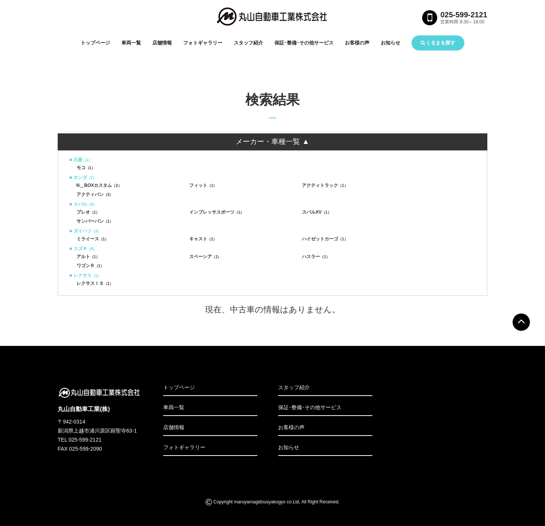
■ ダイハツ (85, 231)
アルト (88, 256)
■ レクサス (85, 275)
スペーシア (205, 256)
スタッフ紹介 (248, 43)
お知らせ (390, 43)
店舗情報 (162, 43)
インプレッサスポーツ (216, 212)
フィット (203, 185)
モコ (86, 167)
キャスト (203, 239)
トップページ (95, 43)
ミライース (93, 239)
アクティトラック (325, 185)
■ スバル (82, 204)
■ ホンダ (82, 177)
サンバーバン (95, 221)
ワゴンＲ (90, 265)
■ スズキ (82, 248)
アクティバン (95, 194)
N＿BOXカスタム (99, 185)
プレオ (88, 212)
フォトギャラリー (202, 43)
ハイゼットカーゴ (325, 239)
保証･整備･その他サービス (304, 43)
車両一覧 (131, 43)
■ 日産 (80, 159)
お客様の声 (357, 43)
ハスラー (316, 256)
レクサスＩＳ (95, 283)
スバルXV (316, 212)
